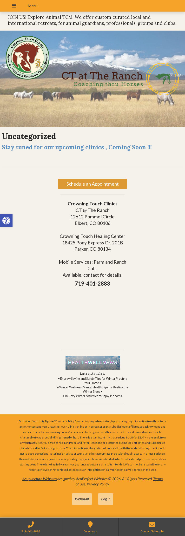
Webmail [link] (82, 499)
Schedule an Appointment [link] (92, 184)
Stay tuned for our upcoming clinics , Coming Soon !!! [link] (77, 147)
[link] (6, 220)
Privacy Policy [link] (98, 484)
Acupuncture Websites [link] (39, 478)
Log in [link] (105, 499)
